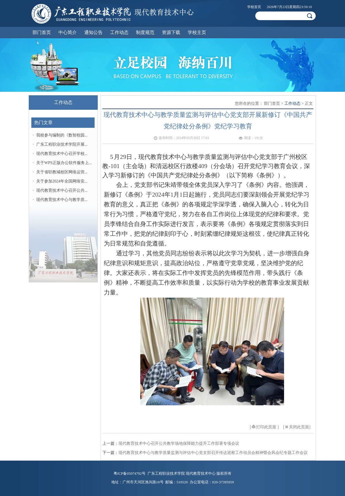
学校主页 (197, 32)
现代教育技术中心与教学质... (62, 199)
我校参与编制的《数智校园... (62, 135)
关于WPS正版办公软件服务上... (64, 163)
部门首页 (41, 32)
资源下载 (171, 32)
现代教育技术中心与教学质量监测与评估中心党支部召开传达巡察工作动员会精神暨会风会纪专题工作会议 (213, 453)
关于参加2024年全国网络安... (62, 181)
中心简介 (67, 32)
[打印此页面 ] (264, 427)
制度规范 (145, 32)
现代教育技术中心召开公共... (62, 190)
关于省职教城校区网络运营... (62, 172)
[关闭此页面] (296, 427)
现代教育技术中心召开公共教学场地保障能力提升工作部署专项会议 (178, 443)
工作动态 (119, 32)
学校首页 (254, 7)
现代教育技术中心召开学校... (62, 153)
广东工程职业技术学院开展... (62, 144)
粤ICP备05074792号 (129, 473)
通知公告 (93, 32)
